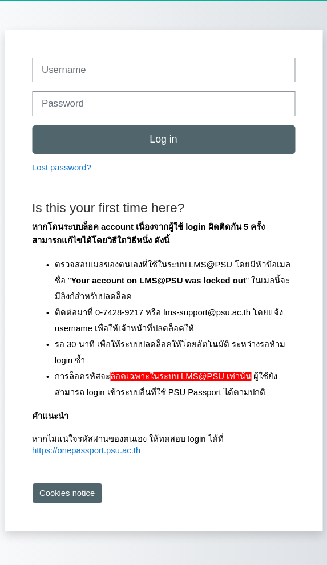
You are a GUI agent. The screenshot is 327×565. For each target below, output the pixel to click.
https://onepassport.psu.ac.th (86, 450)
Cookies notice (67, 493)
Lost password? (61, 167)
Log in (163, 139)
